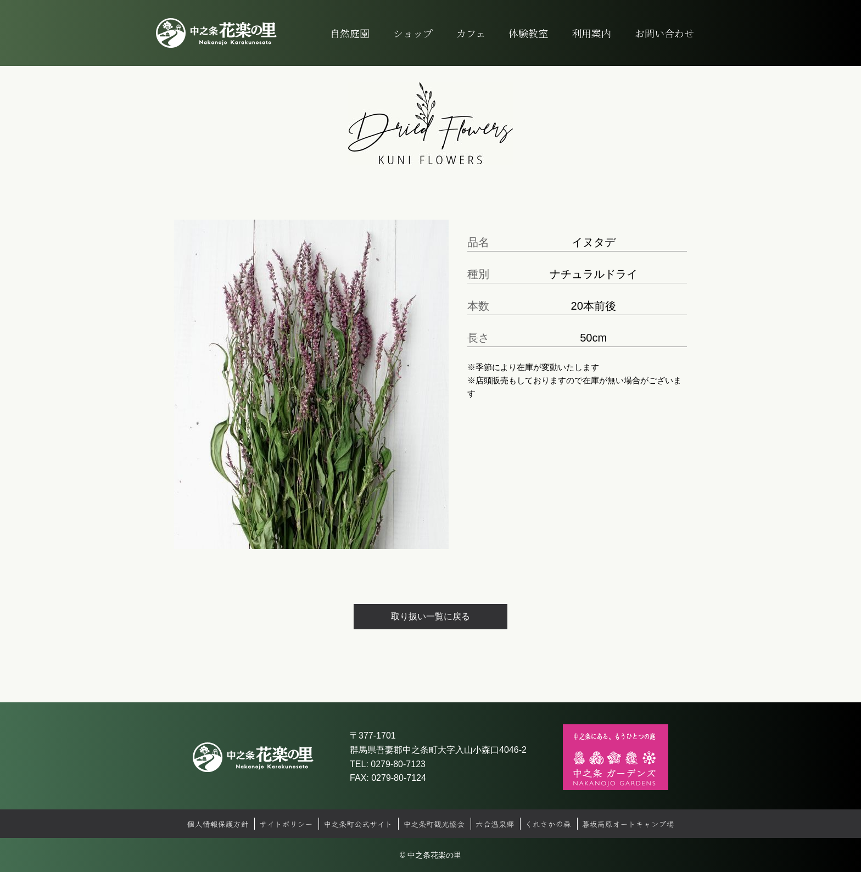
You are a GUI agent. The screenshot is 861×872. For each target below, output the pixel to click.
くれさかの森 (548, 823)
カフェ (470, 33)
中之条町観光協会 (434, 823)
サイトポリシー (285, 823)
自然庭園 (350, 33)
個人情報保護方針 (217, 823)
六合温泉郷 (495, 823)
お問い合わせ (664, 33)
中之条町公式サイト (357, 823)
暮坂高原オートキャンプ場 (628, 823)
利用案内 (591, 33)
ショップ (413, 33)
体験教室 (528, 33)
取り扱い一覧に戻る (430, 616)
